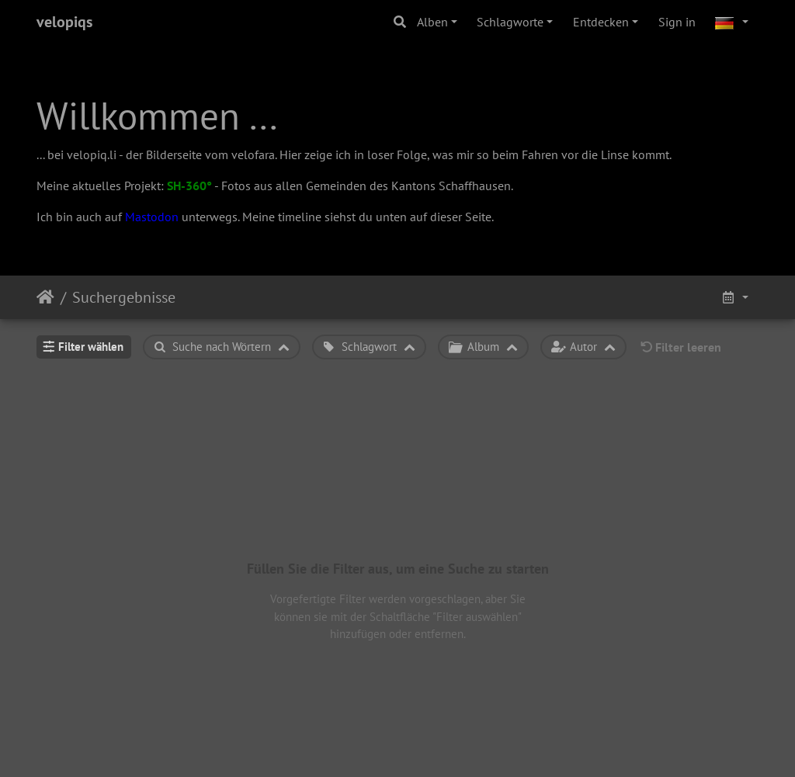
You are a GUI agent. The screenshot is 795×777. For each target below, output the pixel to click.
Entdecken (601, 21)
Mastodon (152, 216)
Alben (432, 21)
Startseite (45, 297)
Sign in (677, 21)
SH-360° (189, 185)
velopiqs (64, 22)
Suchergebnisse (123, 297)
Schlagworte (510, 21)
